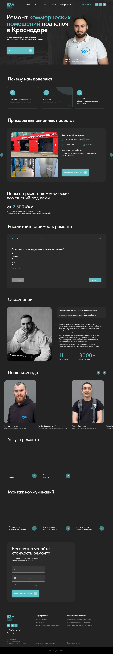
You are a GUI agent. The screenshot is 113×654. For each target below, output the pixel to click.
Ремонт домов (40, 622)
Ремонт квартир (40, 619)
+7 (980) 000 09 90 (86, 5)
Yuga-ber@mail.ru (13, 633)
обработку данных (35, 585)
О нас (44, 5)
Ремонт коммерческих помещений (47, 625)
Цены (36, 5)
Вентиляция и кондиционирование (78, 619)
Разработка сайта (73, 643)
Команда (53, 5)
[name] (28, 569)
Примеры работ (65, 5)
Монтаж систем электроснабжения (79, 625)
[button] (20, 50)
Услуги (27, 5)
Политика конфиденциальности (46, 643)
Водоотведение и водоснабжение (78, 622)
